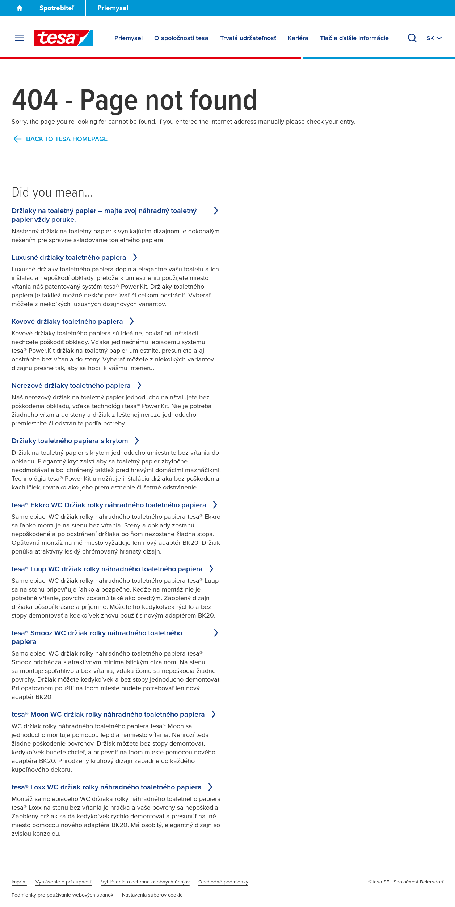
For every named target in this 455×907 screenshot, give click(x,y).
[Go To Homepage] (20, 8)
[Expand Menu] (20, 38)
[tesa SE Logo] (63, 38)
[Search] (412, 38)
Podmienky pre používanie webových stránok (62, 895)
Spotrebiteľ (56, 8)
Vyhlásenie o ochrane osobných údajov (145, 882)
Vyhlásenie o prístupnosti (63, 882)
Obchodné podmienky (223, 882)
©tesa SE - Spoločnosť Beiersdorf (405, 882)
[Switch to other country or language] (435, 38)
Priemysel (113, 8)
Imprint (19, 882)
